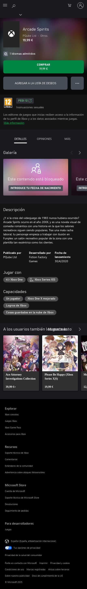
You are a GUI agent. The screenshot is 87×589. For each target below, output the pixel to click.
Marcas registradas (36, 569)
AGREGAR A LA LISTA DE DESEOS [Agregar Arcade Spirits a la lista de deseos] (35, 83)
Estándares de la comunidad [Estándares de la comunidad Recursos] (19, 465)
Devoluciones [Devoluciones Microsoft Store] (11, 504)
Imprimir (43, 563)
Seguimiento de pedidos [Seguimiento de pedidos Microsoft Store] (17, 510)
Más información (14, 123)
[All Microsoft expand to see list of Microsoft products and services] (5, 5)
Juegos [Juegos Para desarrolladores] (8, 529)
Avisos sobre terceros (58, 569)
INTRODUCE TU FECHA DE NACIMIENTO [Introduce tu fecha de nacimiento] (36, 188)
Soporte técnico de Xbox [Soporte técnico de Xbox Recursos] (17, 452)
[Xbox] (10, 14)
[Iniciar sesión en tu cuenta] (80, 5)
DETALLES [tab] (20, 139)
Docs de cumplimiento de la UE (47, 575)
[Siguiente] (80, 153)
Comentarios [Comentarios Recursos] (11, 459)
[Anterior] (72, 153)
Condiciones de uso (14, 569)
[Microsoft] (43, 3)
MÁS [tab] (67, 139)
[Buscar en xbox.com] (14, 5)
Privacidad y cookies (60, 563)
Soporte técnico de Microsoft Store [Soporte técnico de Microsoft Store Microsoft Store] (22, 497)
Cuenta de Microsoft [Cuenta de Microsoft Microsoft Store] (15, 491)
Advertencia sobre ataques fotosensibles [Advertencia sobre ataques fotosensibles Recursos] (25, 472)
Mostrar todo (57, 329)
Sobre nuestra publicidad (17, 575)
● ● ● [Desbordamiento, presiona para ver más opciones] (77, 83)
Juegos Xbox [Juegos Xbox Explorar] (11, 421)
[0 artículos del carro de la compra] (71, 5)
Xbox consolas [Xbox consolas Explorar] (12, 414)
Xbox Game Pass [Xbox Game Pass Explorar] (13, 427)
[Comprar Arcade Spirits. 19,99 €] (43, 66)
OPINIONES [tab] (44, 139)
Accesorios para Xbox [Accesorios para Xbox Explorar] (15, 434)
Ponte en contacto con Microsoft (21, 563)
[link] (21, 363)
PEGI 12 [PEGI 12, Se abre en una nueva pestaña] (25, 100)
